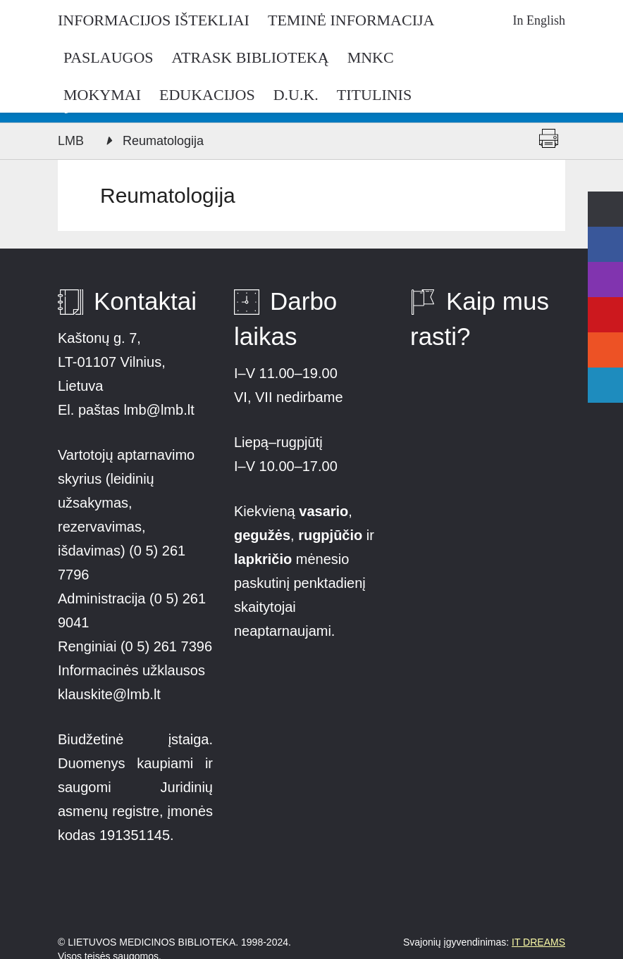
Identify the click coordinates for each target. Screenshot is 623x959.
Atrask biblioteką (250, 58)
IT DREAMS (538, 942)
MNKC (370, 58)
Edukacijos (207, 95)
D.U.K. (296, 95)
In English (539, 20)
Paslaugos (108, 58)
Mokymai (102, 95)
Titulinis (374, 95)
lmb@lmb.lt (158, 410)
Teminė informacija (351, 20)
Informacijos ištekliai (153, 20)
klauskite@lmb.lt (111, 694)
